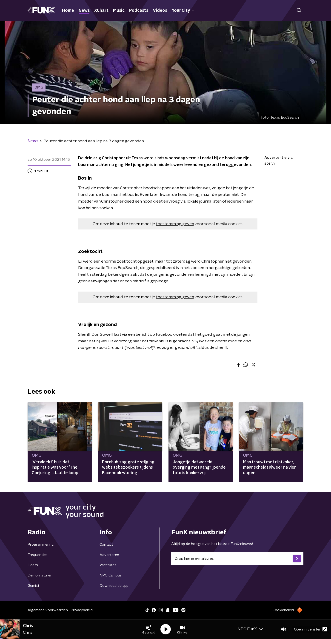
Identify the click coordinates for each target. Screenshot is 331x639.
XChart (101, 11)
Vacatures (108, 565)
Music (119, 11)
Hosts (33, 565)
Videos (160, 11)
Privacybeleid (82, 610)
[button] (148, 629)
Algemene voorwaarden (48, 610)
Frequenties (38, 555)
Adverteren (109, 555)
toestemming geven (175, 224)
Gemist (33, 585)
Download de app (114, 585)
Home (68, 11)
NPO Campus (111, 575)
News (84, 11)
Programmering (41, 544)
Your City (183, 11)
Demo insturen (40, 575)
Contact (106, 544)
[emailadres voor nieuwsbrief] (237, 558)
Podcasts (138, 11)
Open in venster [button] (310, 629)
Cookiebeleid (283, 610)
